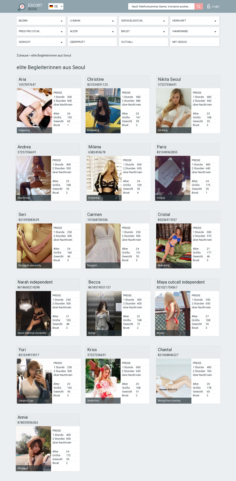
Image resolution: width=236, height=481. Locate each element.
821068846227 (168, 355)
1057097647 (27, 85)
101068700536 (97, 220)
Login (213, 6)
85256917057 (167, 220)
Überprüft (77, 41)
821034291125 (97, 85)
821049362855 (167, 152)
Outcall (127, 41)
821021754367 (167, 287)
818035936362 (27, 422)
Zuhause (23, 55)
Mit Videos (179, 41)
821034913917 (29, 355)
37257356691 (167, 85)
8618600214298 (28, 287)
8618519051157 (99, 287)
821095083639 (29, 220)
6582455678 (96, 152)
